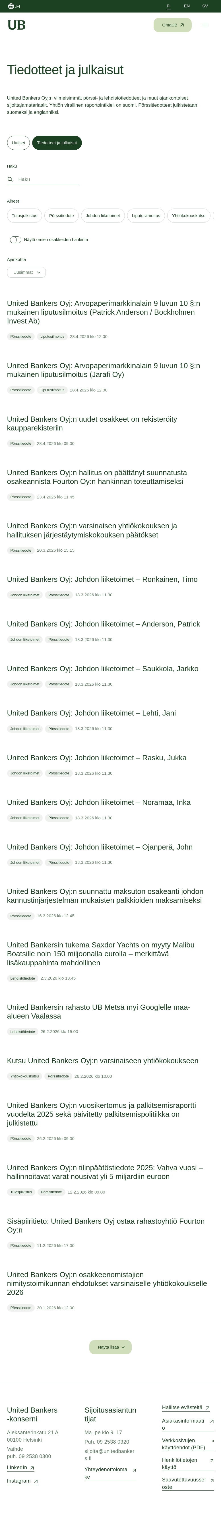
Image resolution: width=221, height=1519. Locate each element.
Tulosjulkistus (21, 1192)
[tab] (18, 143)
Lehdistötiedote (23, 978)
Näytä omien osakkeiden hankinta (47, 239)
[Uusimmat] (26, 272)
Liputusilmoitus (52, 336)
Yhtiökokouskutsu (25, 1076)
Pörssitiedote (21, 336)
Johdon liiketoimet (25, 595)
